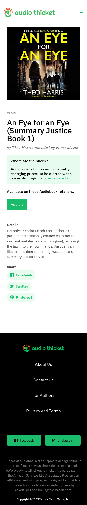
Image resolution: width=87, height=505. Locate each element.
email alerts (58, 178)
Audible (17, 204)
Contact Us (43, 380)
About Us (43, 364)
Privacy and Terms (43, 411)
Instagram (62, 440)
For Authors (43, 395)
